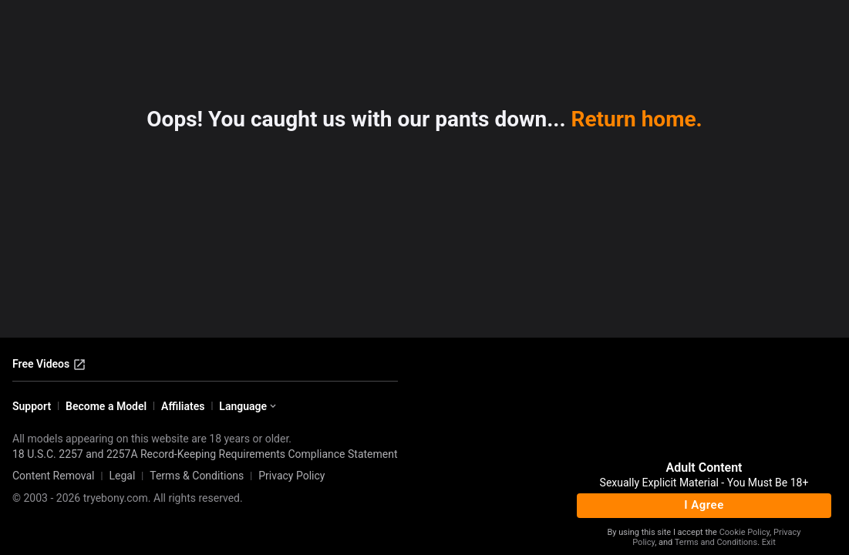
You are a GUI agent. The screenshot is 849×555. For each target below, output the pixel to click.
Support (31, 406)
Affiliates (182, 406)
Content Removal (53, 475)
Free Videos (49, 365)
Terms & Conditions (197, 475)
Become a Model (106, 406)
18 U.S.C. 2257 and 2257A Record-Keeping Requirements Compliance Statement (205, 454)
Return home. (636, 119)
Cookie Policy (744, 532)
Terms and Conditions (716, 542)
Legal (122, 475)
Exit (769, 542)
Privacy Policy (291, 475)
